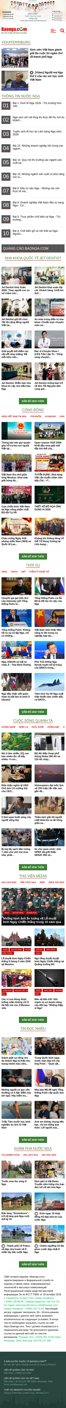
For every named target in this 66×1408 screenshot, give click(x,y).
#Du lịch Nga (9, 882)
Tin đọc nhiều (33, 1029)
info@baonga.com (18, 1384)
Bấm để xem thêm (33, 401)
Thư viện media (33, 876)
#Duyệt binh (18, 913)
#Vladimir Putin (10, 1155)
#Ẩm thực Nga (28, 882)
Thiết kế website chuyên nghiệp (22, 1390)
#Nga (4, 572)
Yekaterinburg (16, 42)
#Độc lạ (23, 727)
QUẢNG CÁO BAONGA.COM (25, 248)
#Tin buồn (35, 416)
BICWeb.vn (41, 1393)
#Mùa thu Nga (56, 882)
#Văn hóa (7, 990)
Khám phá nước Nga (33, 1148)
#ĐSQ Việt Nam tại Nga (14, 416)
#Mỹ (23, 572)
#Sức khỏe (37, 727)
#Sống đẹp (53, 727)
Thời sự (33, 565)
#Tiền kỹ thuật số (39, 572)
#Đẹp (42, 882)
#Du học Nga (49, 1155)
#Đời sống (50, 949)
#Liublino (50, 416)
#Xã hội (39, 949)
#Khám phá (31, 913)
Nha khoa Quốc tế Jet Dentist (33, 258)
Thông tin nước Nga (20, 96)
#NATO (14, 572)
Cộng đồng (33, 410)
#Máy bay (48, 990)
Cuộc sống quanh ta (33, 721)
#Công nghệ (8, 727)
